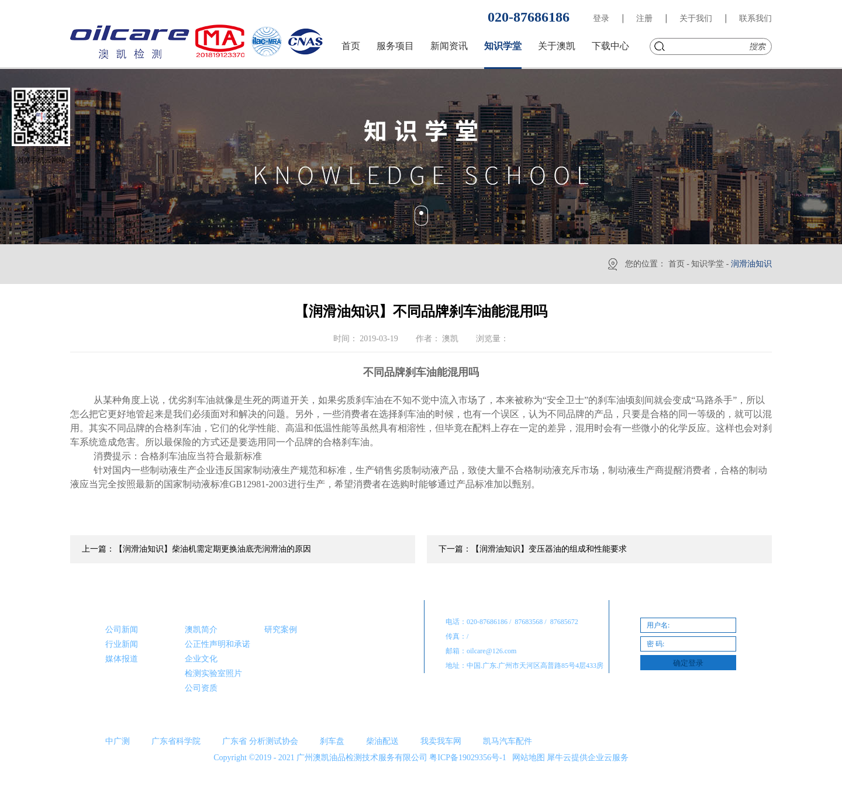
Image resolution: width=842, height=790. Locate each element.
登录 (601, 18)
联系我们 (755, 18)
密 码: (655, 644)
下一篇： (533, 549)
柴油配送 (382, 741)
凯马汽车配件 (507, 741)
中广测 (117, 741)
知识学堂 (707, 263)
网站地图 (526, 757)
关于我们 (695, 18)
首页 (350, 46)
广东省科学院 (176, 741)
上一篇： (196, 549)
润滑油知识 (751, 263)
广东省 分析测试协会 (260, 741)
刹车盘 (332, 741)
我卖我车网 (440, 741)
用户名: (658, 625)
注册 (644, 18)
